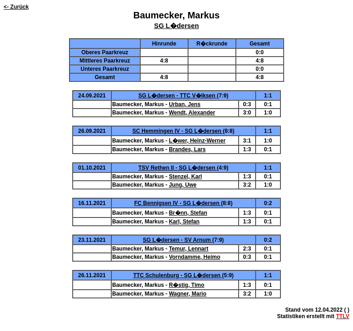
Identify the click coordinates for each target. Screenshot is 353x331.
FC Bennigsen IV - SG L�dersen (177, 203)
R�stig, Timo (186, 285)
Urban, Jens (184, 104)
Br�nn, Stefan (188, 213)
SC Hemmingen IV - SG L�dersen (177, 131)
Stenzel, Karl (185, 176)
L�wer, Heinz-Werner (197, 140)
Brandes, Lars (187, 149)
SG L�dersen (176, 25)
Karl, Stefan (184, 221)
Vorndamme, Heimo (194, 257)
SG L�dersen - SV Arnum (177, 240)
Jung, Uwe (182, 185)
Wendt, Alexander (192, 112)
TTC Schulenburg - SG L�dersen (177, 275)
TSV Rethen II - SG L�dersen (177, 168)
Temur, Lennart (188, 248)
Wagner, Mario (187, 294)
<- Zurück (16, 7)
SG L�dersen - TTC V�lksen (177, 95)
